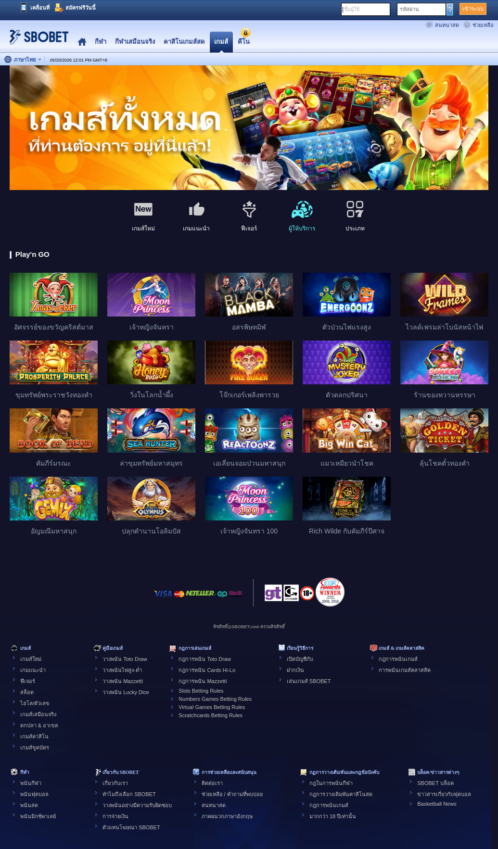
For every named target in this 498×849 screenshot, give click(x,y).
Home (82, 42)
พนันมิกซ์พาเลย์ (38, 816)
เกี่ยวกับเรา (115, 783)
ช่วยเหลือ (483, 25)
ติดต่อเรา (212, 783)
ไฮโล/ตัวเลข (35, 703)
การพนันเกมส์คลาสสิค (405, 670)
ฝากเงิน (295, 670)
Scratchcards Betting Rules (211, 715)
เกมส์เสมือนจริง (38, 714)
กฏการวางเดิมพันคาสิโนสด (340, 794)
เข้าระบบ (473, 9)
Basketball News (436, 804)
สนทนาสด (447, 25)
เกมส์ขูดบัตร (34, 747)
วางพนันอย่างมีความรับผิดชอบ (137, 805)
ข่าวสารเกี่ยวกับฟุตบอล (444, 794)
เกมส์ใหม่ (30, 659)
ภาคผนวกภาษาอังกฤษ (227, 816)
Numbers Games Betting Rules (215, 699)
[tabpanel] (249, 128)
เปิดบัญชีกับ (300, 659)
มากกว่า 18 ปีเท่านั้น (332, 816)
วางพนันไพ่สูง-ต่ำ (122, 670)
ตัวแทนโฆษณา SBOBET (131, 827)
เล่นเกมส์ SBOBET (309, 681)
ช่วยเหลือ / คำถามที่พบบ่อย (232, 794)
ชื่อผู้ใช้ (351, 9)
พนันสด (29, 805)
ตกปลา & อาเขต (39, 725)
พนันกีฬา (30, 783)
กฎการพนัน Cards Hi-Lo (207, 670)
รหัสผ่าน (409, 9)
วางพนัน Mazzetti (122, 681)
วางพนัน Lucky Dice (125, 692)
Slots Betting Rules (201, 691)
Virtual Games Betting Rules (212, 707)
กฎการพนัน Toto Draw (205, 659)
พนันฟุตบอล (34, 794)
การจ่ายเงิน (115, 816)
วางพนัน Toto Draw (124, 659)
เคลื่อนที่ (40, 8)
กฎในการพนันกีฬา (331, 783)
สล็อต (27, 692)
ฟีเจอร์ (27, 681)
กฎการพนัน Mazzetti (203, 681)
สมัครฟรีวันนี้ (80, 8)
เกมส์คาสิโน (34, 736)
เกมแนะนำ (33, 670)
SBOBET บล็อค (435, 783)
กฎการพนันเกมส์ (398, 659)
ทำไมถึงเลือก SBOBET (129, 794)
